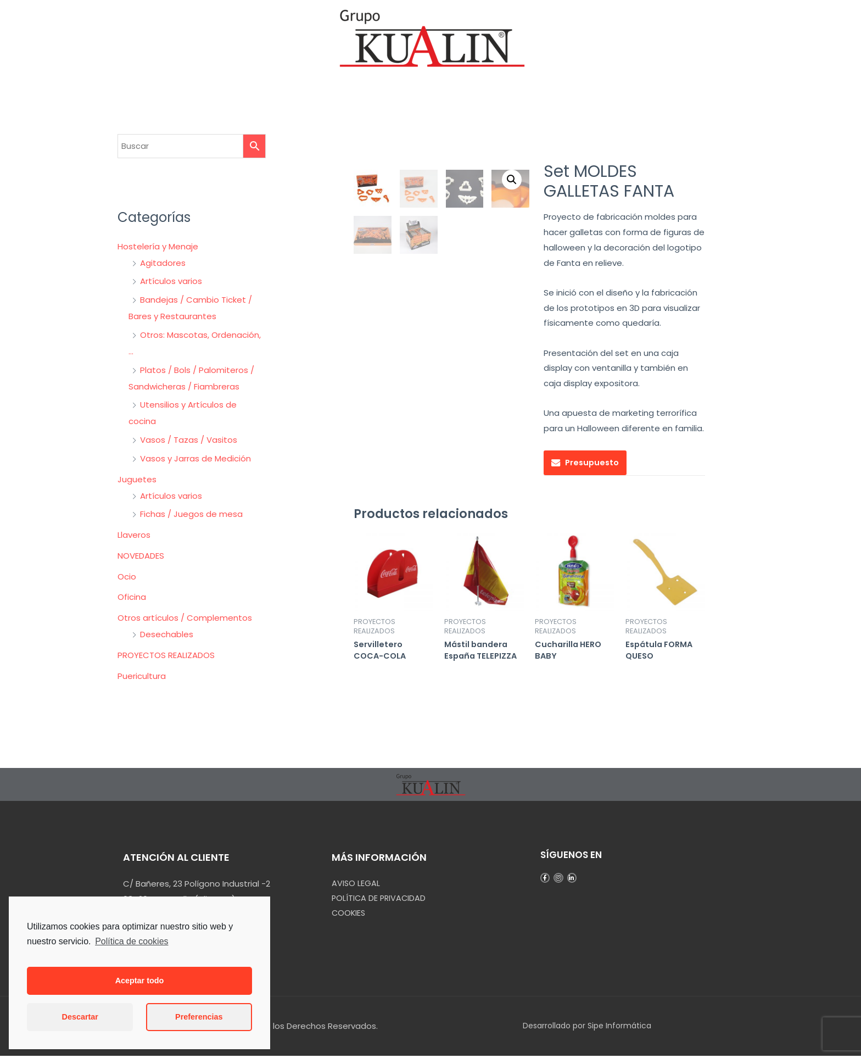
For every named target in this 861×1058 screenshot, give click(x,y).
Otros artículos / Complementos (185, 617)
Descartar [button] (80, 1016)
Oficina (132, 597)
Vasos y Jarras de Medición (195, 458)
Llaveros (134, 535)
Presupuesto (594, 463)
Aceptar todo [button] (139, 980)
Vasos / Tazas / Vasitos (188, 440)
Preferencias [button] (198, 1016)
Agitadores (163, 263)
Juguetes (137, 479)
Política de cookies (131, 941)
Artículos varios (171, 281)
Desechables (166, 634)
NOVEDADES (141, 555)
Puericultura (142, 676)
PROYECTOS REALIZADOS (166, 655)
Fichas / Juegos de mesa (191, 514)
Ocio (127, 576)
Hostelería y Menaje (158, 246)
